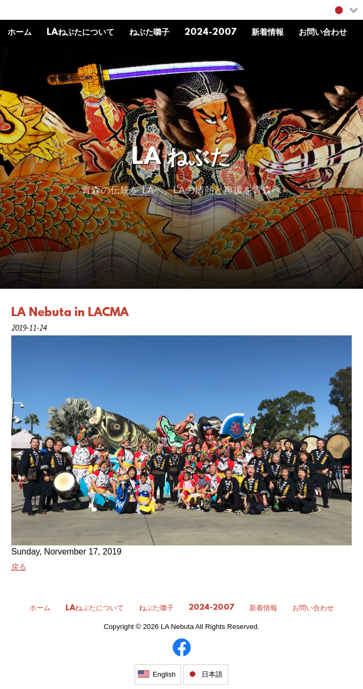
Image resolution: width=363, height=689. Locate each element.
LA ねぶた (181, 158)
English (164, 674)
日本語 (212, 674)
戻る (18, 567)
